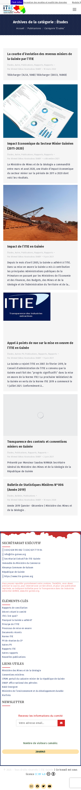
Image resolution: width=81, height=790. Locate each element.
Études (10, 65)
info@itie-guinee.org (15, 554)
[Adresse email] (37, 723)
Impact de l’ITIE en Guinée (25, 245)
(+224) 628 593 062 (13, 550)
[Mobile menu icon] (74, 9)
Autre (17, 65)
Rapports (38, 65)
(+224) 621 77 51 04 (33, 550)
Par (24, 69)
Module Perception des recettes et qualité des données (43, 2)
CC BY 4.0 (40, 774)
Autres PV (19, 350)
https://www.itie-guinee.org (18, 576)
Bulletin (18, 488)
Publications (27, 65)
